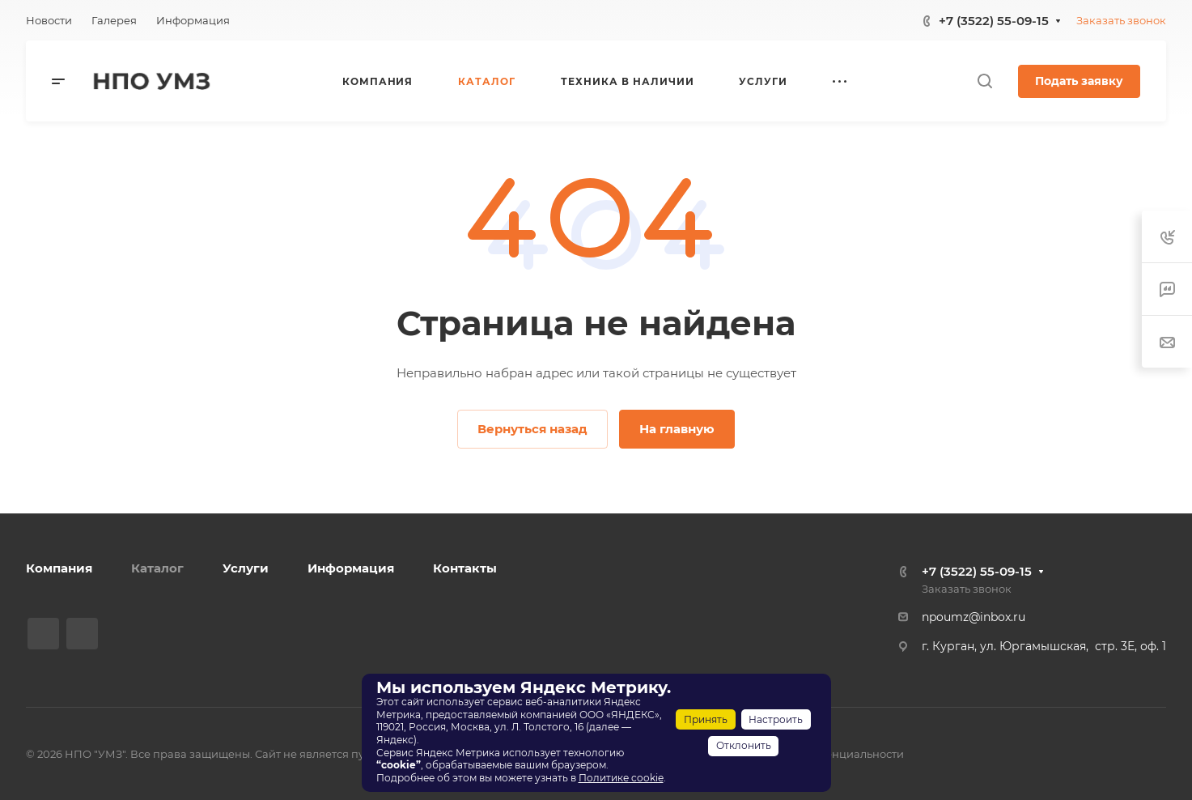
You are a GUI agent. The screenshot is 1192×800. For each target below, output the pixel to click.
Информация (351, 568)
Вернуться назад (532, 428)
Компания (59, 568)
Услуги (246, 568)
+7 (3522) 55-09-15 (994, 20)
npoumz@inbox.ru (973, 617)
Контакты (465, 568)
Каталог (157, 568)
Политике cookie (621, 778)
